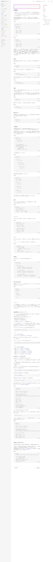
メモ (43, 14)
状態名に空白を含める (46, 24)
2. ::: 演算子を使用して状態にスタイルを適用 (47, 23)
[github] (51, 1)
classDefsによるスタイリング (47, 19)
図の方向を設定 (45, 16)
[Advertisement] (27, 6)
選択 (43, 11)
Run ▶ (39, 67)
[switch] (49, 1)
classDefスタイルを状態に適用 (47, 20)
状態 (43, 6)
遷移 (43, 7)
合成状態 (44, 10)
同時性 (44, 15)
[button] (5, 3)
